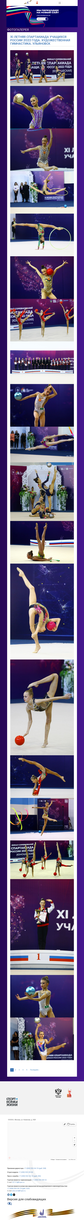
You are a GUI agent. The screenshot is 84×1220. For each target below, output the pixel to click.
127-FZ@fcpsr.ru (18, 1182)
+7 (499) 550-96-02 (39, 1180)
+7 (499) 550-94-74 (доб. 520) (18, 1188)
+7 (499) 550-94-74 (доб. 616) (30, 1176)
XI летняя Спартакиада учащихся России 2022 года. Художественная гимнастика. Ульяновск (40, 40)
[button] (42, 68)
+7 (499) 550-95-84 (26, 1172)
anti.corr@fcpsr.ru (19, 1191)
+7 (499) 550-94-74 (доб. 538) (35, 1168)
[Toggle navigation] (59, 3)
